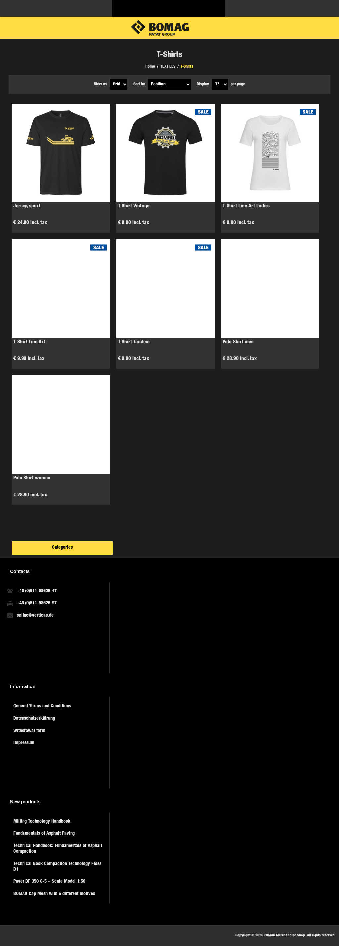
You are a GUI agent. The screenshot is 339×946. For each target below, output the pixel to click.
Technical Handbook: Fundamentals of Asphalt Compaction (57, 849)
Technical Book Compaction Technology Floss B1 (57, 867)
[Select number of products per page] (220, 84)
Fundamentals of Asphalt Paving (44, 833)
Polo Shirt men (238, 342)
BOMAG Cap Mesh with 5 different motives (54, 894)
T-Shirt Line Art (29, 342)
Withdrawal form (29, 731)
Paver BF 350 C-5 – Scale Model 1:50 (49, 881)
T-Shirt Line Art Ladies (246, 206)
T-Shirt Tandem (134, 342)
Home (150, 67)
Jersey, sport (26, 206)
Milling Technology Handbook (41, 821)
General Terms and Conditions (42, 706)
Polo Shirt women (31, 478)
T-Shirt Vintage (133, 206)
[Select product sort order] (169, 84)
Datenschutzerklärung (34, 718)
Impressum (23, 743)
